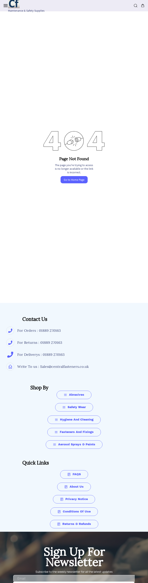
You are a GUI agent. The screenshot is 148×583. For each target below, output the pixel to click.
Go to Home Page (74, 180)
